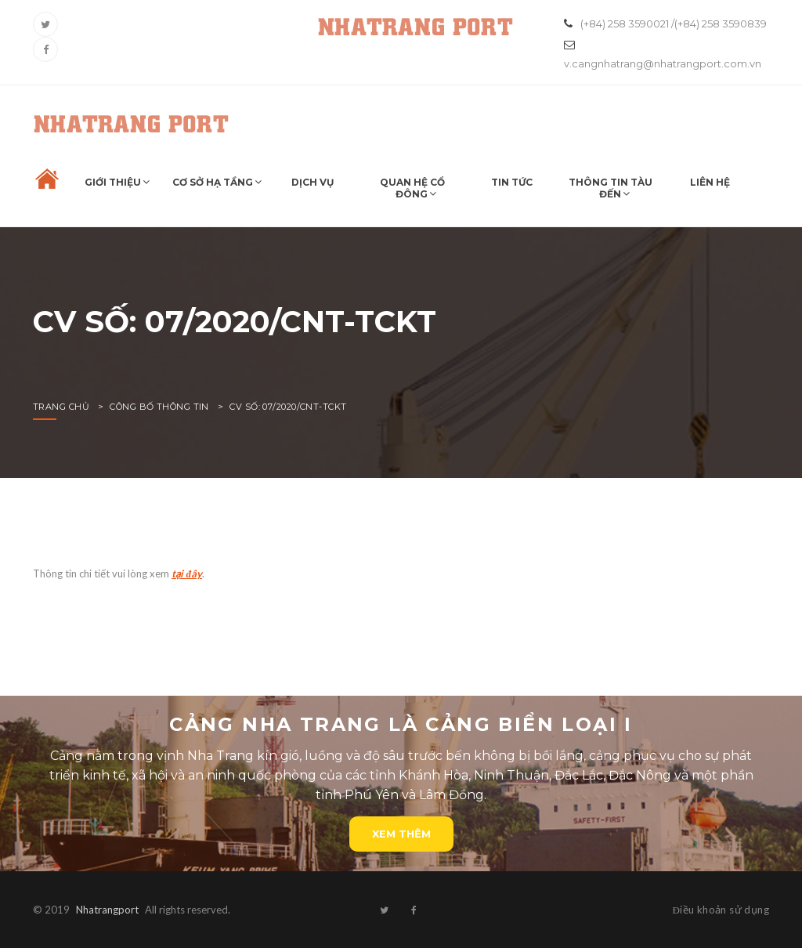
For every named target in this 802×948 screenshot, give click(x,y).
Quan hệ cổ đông (412, 188)
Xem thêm (401, 833)
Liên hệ (710, 182)
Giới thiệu (113, 182)
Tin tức (512, 182)
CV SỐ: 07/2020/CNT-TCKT (287, 406)
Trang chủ (61, 406)
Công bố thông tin (159, 406)
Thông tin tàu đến (610, 188)
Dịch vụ (312, 182)
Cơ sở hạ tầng (212, 182)
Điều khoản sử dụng (721, 909)
